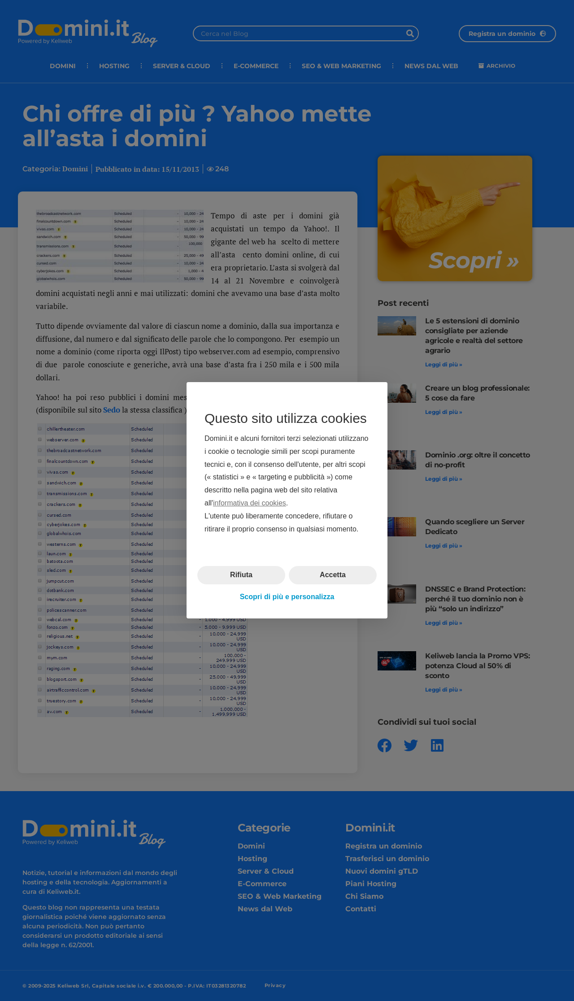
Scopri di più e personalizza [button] (287, 597)
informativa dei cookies (249, 503)
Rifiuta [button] (241, 575)
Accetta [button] (333, 575)
